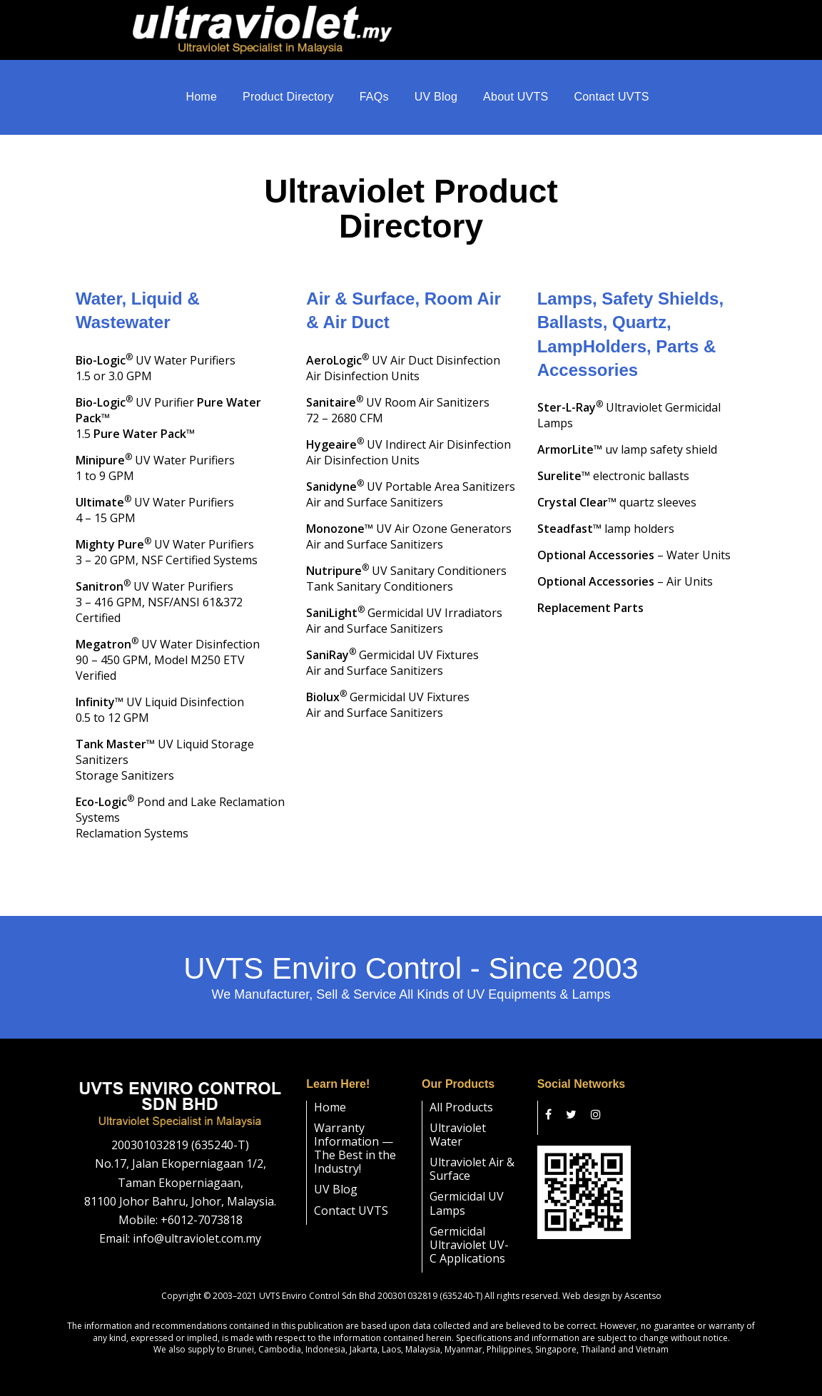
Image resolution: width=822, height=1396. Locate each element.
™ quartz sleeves (616, 488)
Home (201, 99)
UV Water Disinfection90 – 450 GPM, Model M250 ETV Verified (168, 645)
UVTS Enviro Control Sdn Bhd (317, 1282)
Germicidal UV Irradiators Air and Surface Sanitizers (404, 606)
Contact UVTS (611, 99)
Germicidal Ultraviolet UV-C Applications (469, 1231)
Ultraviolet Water (458, 1121)
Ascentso (642, 1282)
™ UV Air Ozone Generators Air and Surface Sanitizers (409, 522)
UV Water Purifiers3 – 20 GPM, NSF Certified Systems (167, 538)
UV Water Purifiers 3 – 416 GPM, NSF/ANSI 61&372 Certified (159, 587)
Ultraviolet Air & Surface (472, 1155)
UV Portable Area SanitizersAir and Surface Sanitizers (410, 480)
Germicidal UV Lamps (467, 1189)
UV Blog (436, 99)
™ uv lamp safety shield (627, 436)
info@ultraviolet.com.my (197, 1225)
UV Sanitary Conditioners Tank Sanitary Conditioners (406, 564)
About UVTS (515, 99)
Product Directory (288, 99)
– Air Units (625, 568)
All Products (461, 1093)
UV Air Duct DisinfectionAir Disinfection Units (403, 354)
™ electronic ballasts (613, 462)
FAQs (374, 99)
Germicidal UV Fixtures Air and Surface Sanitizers (392, 648)
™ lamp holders (605, 515)
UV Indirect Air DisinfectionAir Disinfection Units (408, 438)
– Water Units (634, 541)
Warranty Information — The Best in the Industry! (355, 1134)
